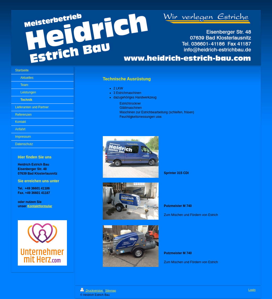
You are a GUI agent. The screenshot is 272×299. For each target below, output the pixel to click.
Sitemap (110, 290)
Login (252, 289)
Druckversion (92, 290)
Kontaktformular (39, 206)
